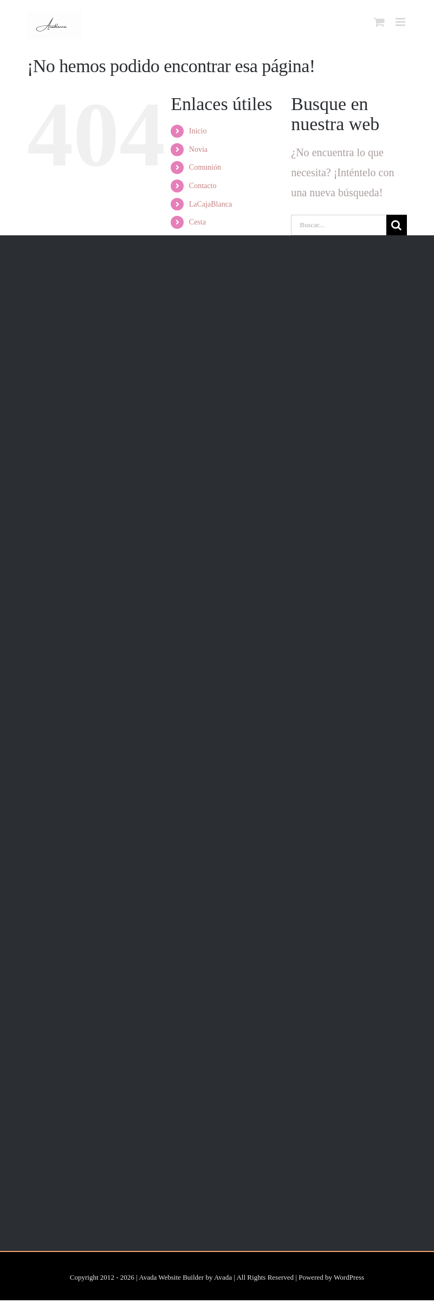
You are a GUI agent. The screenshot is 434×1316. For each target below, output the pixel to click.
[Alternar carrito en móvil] (379, 22)
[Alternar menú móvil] (401, 22)
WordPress (349, 1277)
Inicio (198, 131)
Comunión (205, 167)
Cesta (197, 222)
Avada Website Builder (171, 1277)
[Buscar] (396, 225)
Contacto (203, 186)
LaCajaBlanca (210, 204)
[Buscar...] (338, 225)
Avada (223, 1277)
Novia (198, 149)
